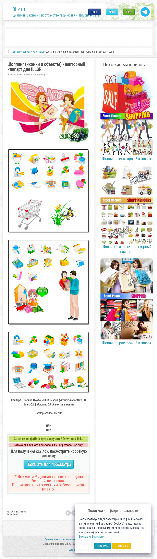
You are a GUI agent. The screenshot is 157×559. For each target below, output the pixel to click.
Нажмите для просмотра (48, 464)
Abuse (72, 549)
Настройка (122, 545)
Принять (103, 545)
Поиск (94, 11)
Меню (112, 11)
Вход (129, 11)
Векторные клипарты (36, 74)
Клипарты (16, 74)
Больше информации (91, 536)
